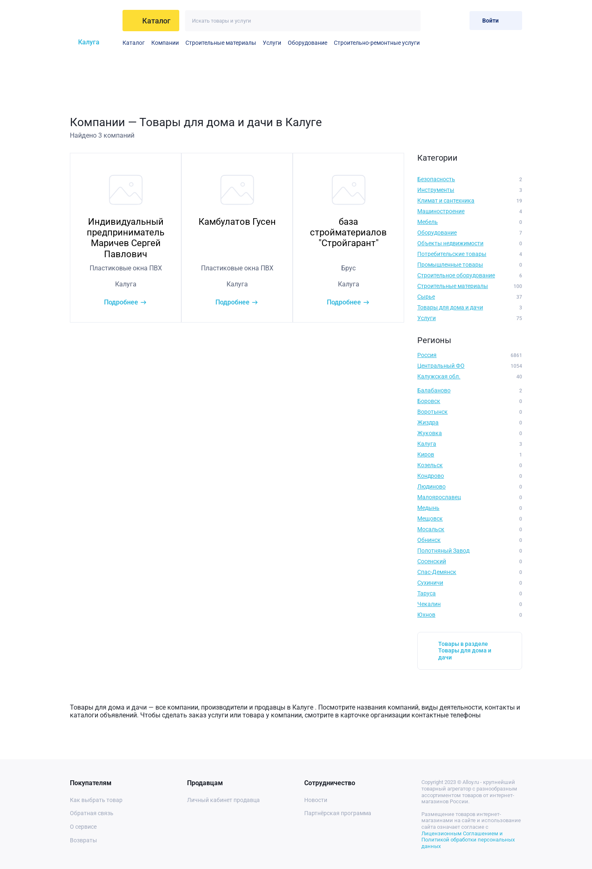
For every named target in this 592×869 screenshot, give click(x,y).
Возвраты (83, 840)
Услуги (272, 42)
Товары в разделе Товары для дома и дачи (464, 651)
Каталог (134, 42)
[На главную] (93, 20)
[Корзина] (457, 20)
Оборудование (307, 42)
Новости (315, 800)
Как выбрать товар (96, 800)
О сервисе (83, 826)
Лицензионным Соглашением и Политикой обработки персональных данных (468, 839)
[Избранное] (436, 20)
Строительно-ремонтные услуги (377, 42)
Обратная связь (91, 813)
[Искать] (410, 21)
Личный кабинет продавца (223, 800)
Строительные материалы (220, 42)
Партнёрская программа (337, 813)
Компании (165, 42)
